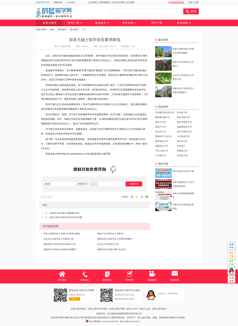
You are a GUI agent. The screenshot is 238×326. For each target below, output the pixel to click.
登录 (190, 2)
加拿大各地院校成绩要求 (183, 195)
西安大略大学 (183, 117)
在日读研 (130, 2)
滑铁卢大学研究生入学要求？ (111, 233)
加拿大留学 (41, 29)
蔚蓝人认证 (144, 309)
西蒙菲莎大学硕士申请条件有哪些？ (60, 249)
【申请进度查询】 (176, 2)
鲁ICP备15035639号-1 (130, 321)
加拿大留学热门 (159, 309)
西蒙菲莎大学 (161, 146)
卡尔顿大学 (160, 155)
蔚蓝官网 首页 (43, 2)
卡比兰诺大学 (161, 150)
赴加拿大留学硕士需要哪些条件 (65, 213)
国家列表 (58, 2)
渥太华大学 (182, 141)
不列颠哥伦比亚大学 (165, 112)
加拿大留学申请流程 (97, 309)
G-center (71, 2)
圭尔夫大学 (160, 131)
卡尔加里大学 (183, 136)
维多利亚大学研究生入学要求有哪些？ (115, 239)
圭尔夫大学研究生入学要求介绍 (58, 239)
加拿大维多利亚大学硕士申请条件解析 (61, 233)
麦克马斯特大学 (184, 122)
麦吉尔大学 (160, 122)
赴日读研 (92, 2)
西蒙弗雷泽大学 (184, 127)
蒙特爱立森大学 (162, 117)
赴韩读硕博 (104, 2)
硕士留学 (74, 29)
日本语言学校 (117, 2)
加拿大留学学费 (116, 309)
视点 (52, 29)
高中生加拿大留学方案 (183, 171)
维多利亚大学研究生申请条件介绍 (59, 244)
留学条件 (62, 29)
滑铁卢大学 (160, 127)
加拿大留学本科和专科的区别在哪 (66, 217)
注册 (196, 2)
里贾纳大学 (182, 150)
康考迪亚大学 (161, 141)
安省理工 (181, 146)
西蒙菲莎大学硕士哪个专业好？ (112, 249)
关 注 (73, 299)
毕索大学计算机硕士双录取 (183, 206)
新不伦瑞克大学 (184, 131)
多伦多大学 (182, 112)
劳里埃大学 (182, 155)
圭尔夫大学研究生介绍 (108, 244)
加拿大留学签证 (78, 309)
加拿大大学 (131, 309)
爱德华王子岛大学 (163, 136)
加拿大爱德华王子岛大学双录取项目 (183, 184)
